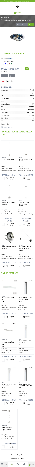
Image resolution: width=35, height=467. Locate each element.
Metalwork (10, 1)
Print (12, 76)
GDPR (18, 25)
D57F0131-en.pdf (7, 127)
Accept (31, 25)
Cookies (24, 25)
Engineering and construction (23, 1)
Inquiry (4, 76)
